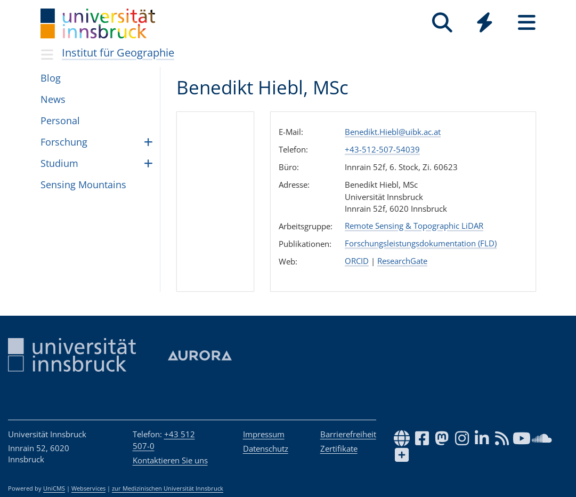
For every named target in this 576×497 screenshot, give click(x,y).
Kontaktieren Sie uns (170, 460)
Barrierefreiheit (348, 434)
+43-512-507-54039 (382, 149)
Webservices (88, 488)
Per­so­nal (60, 120)
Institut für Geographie (118, 52)
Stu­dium (59, 163)
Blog (50, 77)
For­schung (63, 141)
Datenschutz (265, 448)
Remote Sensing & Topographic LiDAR (414, 225)
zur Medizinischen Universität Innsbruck (167, 488)
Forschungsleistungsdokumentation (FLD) (421, 243)
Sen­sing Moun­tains (83, 184)
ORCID (357, 260)
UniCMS (54, 488)
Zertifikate (339, 448)
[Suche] (442, 22)
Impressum (264, 434)
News (53, 99)
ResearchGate (402, 260)
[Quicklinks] (485, 22)
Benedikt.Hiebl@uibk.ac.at (393, 131)
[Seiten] (527, 22)
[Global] (484, 23)
